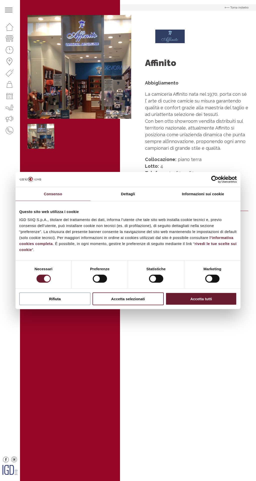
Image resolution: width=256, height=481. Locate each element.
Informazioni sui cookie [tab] (203, 194)
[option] (79, 67)
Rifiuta (55, 298)
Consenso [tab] (53, 194)
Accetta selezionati (128, 298)
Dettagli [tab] (128, 194)
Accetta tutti (201, 298)
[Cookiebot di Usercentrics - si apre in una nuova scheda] (215, 179)
